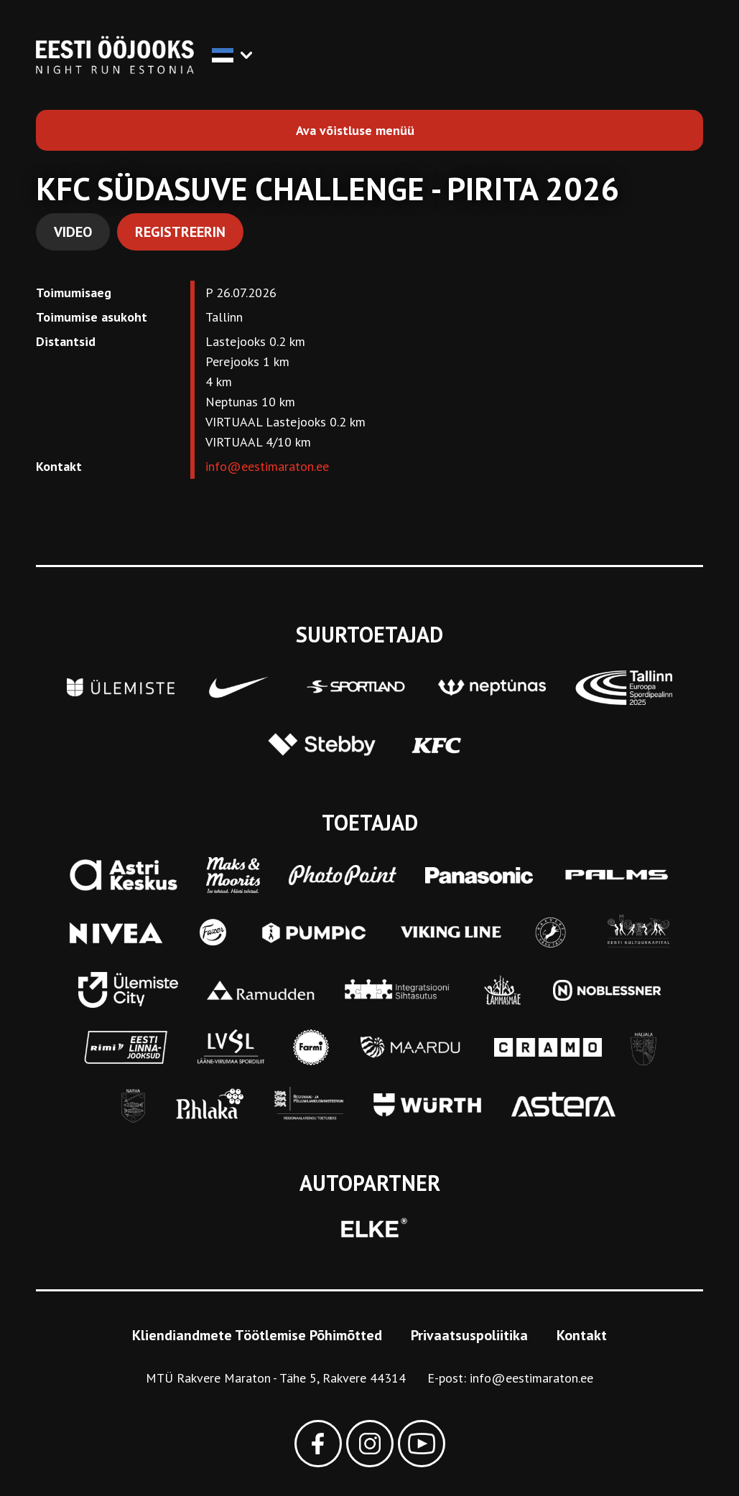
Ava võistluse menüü (355, 130)
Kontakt (582, 1335)
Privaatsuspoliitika (469, 1335)
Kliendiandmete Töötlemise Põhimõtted (257, 1335)
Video (73, 232)
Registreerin (180, 232)
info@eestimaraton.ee (267, 466)
